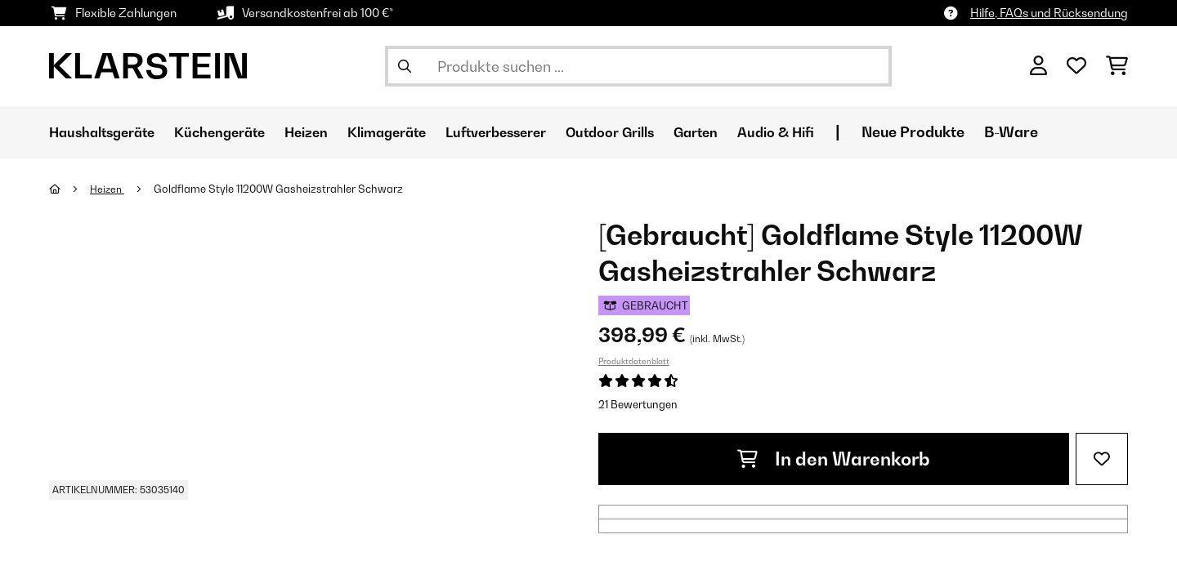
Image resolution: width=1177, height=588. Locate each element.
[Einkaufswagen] (1117, 66)
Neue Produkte (982, 131)
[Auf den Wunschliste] (1102, 459)
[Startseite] (70, 188)
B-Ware (1081, 131)
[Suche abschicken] (404, 66)
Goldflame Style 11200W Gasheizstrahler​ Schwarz (281, 188)
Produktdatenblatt (633, 361)
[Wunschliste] (1076, 66)
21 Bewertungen (638, 404)
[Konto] (1038, 66)
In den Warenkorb (833, 459)
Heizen (109, 188)
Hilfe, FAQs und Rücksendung (1049, 13)
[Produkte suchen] (638, 66)
